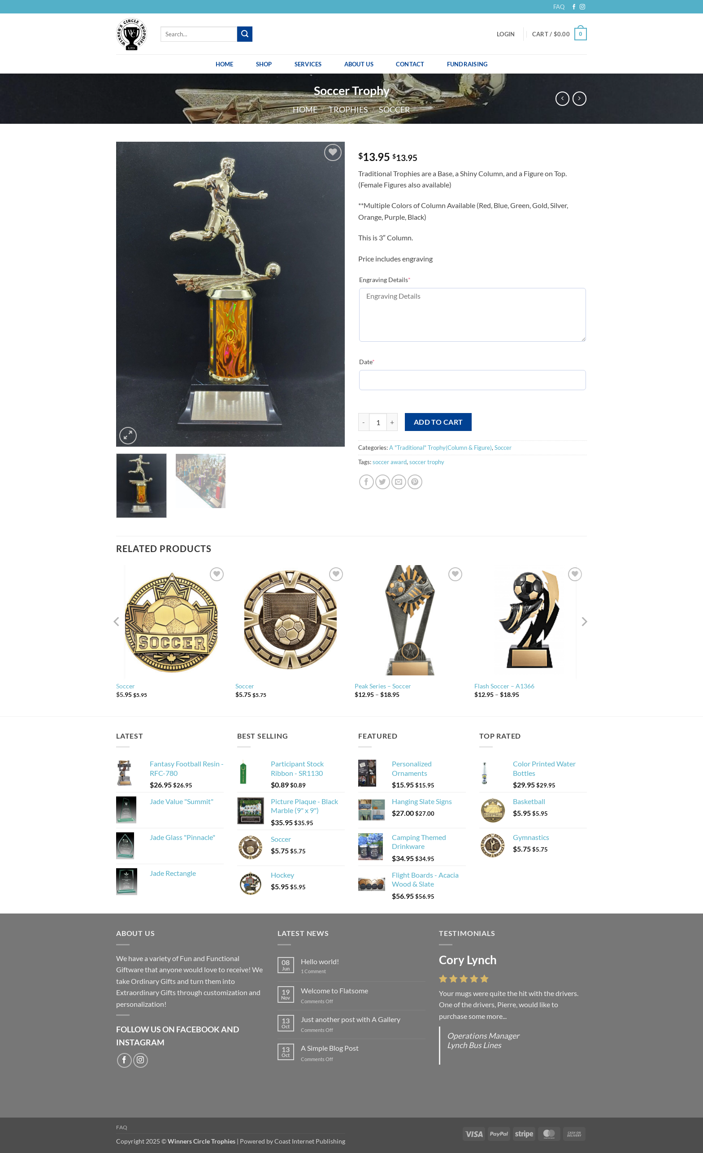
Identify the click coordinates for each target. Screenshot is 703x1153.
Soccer (394, 109)
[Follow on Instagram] (582, 7)
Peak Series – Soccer (383, 686)
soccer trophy (426, 462)
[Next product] (562, 98)
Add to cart (438, 422)
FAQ (558, 6)
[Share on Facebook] (366, 481)
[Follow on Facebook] (574, 7)
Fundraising (467, 64)
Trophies (348, 109)
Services (308, 64)
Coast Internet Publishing (309, 1141)
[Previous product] (579, 98)
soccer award (390, 462)
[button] (506, 34)
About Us (358, 64)
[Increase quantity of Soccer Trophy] (392, 422)
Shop (264, 64)
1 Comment (320, 971)
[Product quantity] (378, 422)
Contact (410, 64)
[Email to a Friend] (398, 481)
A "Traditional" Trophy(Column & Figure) (440, 447)
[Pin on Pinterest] (415, 481)
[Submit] (244, 34)
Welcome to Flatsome (334, 990)
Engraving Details (385, 279)
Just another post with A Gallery (350, 1019)
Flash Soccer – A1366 (504, 686)
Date (367, 361)
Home (225, 64)
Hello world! (320, 961)
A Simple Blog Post (330, 1048)
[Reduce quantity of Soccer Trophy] (363, 422)
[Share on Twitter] (382, 481)
